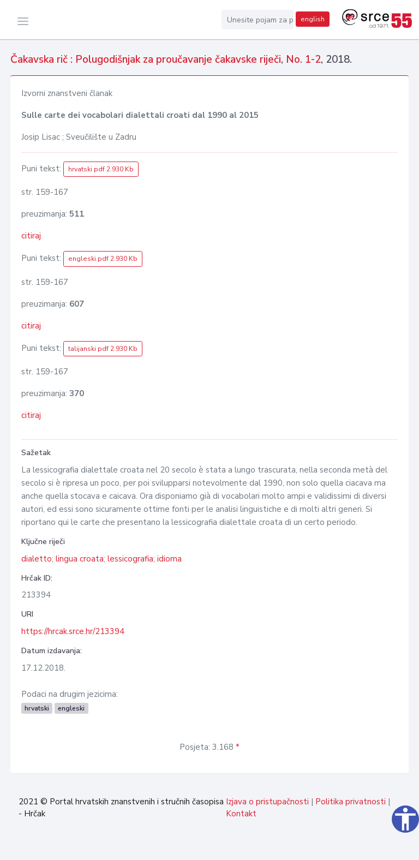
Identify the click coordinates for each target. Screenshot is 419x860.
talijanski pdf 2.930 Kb (102, 348)
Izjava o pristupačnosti (267, 801)
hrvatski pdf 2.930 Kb (101, 169)
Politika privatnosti (350, 801)
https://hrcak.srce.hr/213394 (72, 631)
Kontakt (241, 813)
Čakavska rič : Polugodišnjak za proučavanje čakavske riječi (145, 59)
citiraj (31, 235)
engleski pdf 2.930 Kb (102, 258)
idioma (169, 558)
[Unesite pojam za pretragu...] (257, 19)
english (313, 19)
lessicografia (130, 558)
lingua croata (80, 558)
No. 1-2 (303, 59)
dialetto (36, 558)
